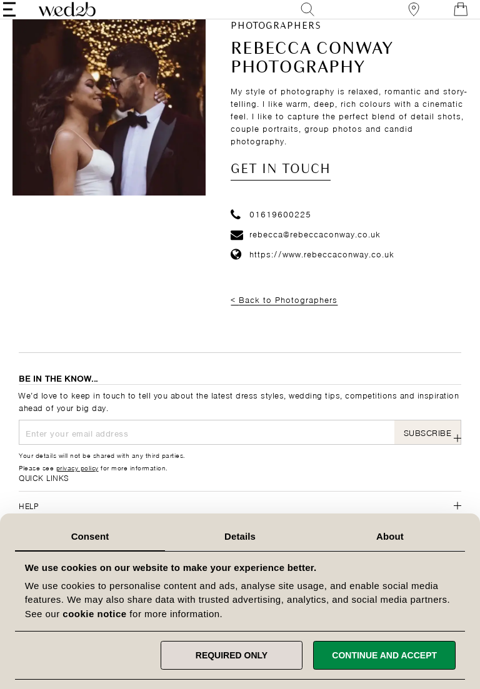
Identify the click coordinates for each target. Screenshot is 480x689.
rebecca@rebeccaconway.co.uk (306, 250)
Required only (232, 655)
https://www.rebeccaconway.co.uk (312, 270)
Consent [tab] (90, 536)
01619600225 (271, 231)
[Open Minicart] (445, 18)
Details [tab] (240, 536)
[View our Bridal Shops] (398, 18)
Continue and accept (384, 655)
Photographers (276, 44)
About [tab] (390, 536)
